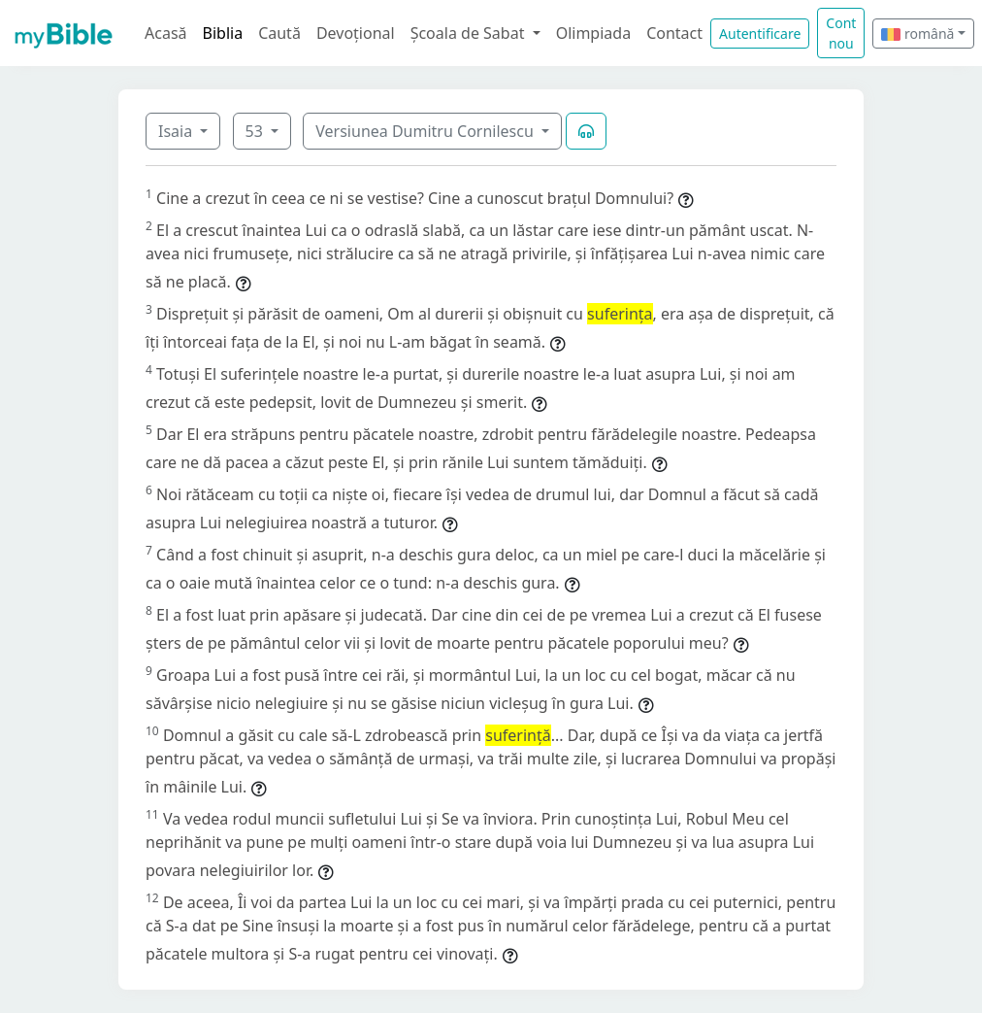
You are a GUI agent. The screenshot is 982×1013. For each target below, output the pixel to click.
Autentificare (760, 33)
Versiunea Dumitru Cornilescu (426, 131)
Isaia (177, 131)
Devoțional (355, 33)
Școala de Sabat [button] (469, 33)
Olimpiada (593, 33)
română (917, 33)
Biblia (223, 33)
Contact (674, 33)
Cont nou (841, 33)
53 (256, 131)
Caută (279, 33)
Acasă (166, 33)
